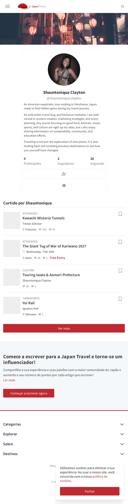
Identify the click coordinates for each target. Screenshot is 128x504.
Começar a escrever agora (28, 393)
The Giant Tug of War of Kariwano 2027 (54, 246)
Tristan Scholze (32, 223)
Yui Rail (29, 302)
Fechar (90, 491)
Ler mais (9, 380)
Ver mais (64, 328)
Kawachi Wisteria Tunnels (44, 218)
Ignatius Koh (30, 308)
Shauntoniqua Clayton (37, 280)
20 (97, 161)
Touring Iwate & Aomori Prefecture (51, 274)
